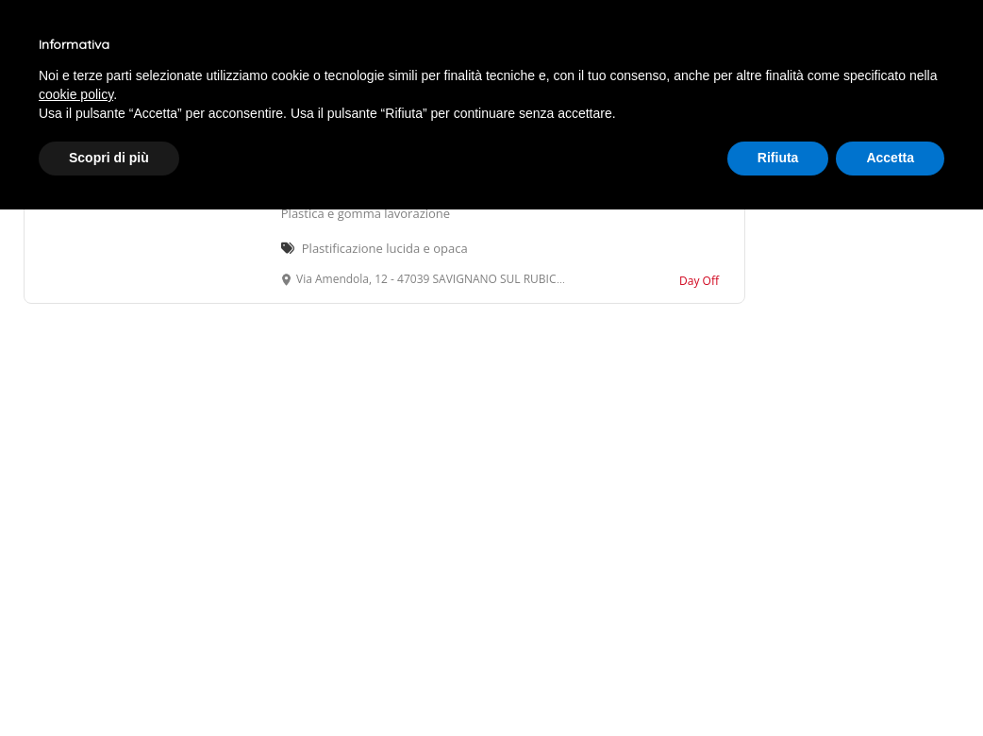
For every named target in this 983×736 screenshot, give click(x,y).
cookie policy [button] (76, 94)
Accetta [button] (890, 157)
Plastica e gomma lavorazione (365, 213)
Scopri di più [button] (109, 157)
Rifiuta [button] (778, 157)
